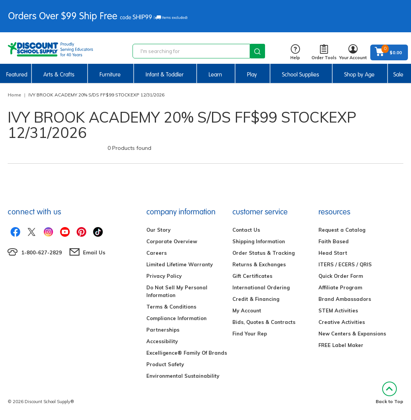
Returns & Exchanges (259, 264)
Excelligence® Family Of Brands (186, 353)
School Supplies (300, 74)
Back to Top (389, 393)
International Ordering (261, 287)
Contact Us (246, 230)
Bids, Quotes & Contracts (263, 322)
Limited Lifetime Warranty (179, 264)
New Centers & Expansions (352, 333)
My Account (246, 310)
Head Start (332, 253)
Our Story (158, 230)
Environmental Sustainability (182, 376)
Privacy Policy (164, 276)
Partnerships (162, 330)
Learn (215, 74)
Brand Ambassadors (344, 299)
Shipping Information (258, 241)
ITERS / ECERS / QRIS (345, 264)
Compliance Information (176, 318)
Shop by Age (359, 74)
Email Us (94, 252)
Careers (156, 253)
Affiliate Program (340, 287)
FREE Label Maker (340, 345)
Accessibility (162, 341)
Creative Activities (341, 322)
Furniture (110, 74)
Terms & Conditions (171, 307)
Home (14, 95)
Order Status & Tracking (263, 253)
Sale (398, 74)
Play (252, 74)
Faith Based (333, 241)
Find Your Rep (249, 333)
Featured (16, 74)
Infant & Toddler (165, 74)
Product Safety (165, 364)
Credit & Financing (255, 299)
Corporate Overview (171, 241)
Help (295, 52)
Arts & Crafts (59, 74)
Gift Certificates (252, 276)
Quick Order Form (340, 276)
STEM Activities (338, 310)
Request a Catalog (341, 230)
